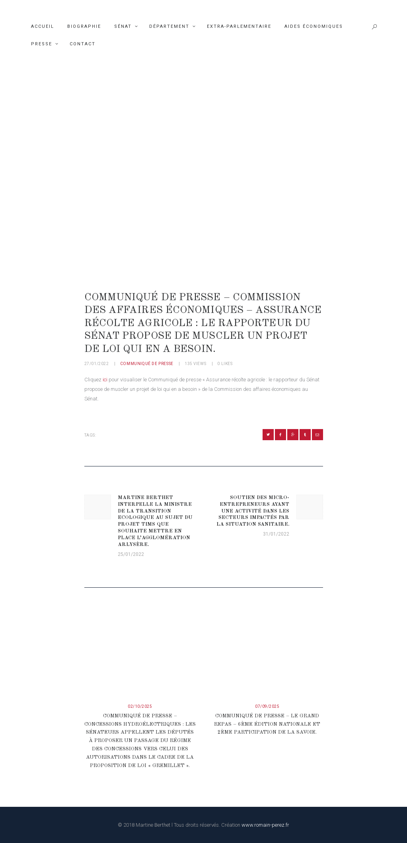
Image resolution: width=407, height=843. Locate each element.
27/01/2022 (96, 363)
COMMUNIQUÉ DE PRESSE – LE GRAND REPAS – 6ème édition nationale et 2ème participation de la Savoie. (267, 724)
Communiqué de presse (146, 363)
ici (106, 380)
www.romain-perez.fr (265, 825)
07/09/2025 (267, 706)
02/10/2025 (140, 706)
